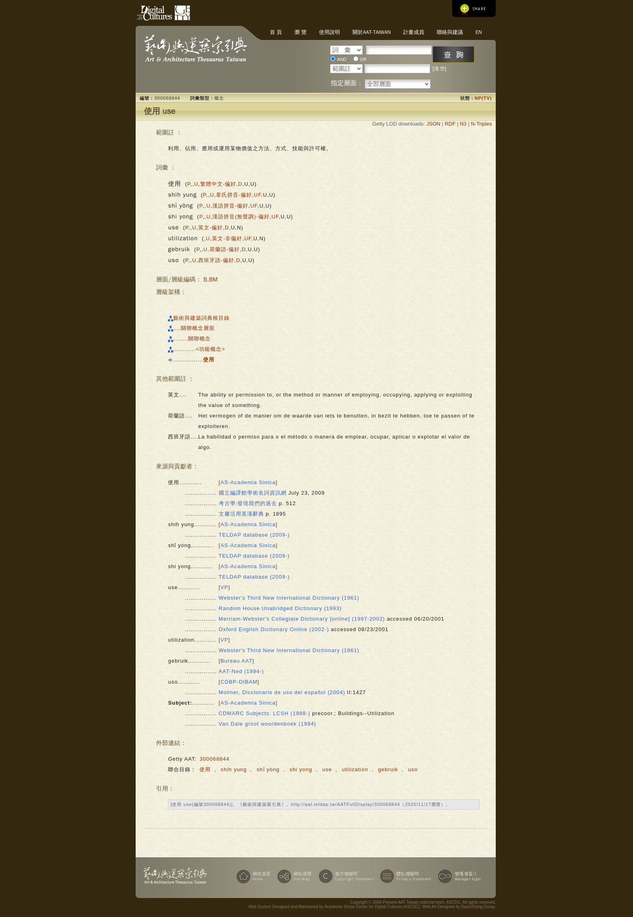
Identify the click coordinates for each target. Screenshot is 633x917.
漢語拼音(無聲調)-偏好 (241, 217)
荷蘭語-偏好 (225, 249)
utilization (355, 769)
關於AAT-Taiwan (371, 32)
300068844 (214, 759)
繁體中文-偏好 (218, 184)
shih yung (234, 769)
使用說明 (329, 32)
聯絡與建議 (450, 32)
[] (248, 482)
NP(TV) (483, 98)
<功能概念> (210, 349)
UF (257, 195)
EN (479, 32)
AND (341, 59)
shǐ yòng (268, 769)
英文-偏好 (210, 228)
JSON (433, 124)
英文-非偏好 (227, 238)
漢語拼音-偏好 (230, 206)
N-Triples (481, 124)
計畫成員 (413, 32)
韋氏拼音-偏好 (234, 195)
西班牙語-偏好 (216, 260)
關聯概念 (199, 339)
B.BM (210, 279)
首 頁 (276, 32)
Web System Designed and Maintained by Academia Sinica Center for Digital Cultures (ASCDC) (334, 906)
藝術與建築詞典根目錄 (201, 318)
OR (363, 59)
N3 (463, 124)
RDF (450, 124)
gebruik (388, 769)
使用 (205, 769)
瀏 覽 (300, 32)
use (327, 769)
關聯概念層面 (198, 328)
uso (413, 769)
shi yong (300, 769)
